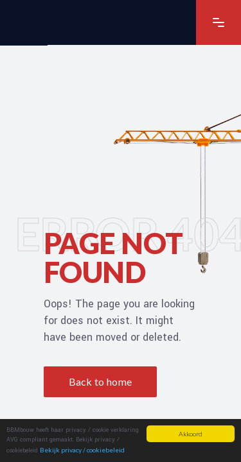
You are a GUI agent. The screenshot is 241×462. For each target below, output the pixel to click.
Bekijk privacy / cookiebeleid (82, 450)
